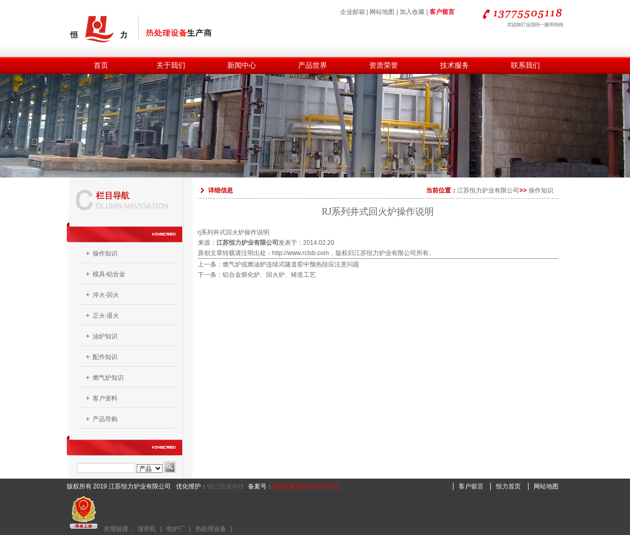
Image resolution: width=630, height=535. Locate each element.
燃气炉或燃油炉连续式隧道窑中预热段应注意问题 (291, 264)
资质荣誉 (383, 65)
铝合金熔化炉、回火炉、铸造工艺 (269, 274)
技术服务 (454, 65)
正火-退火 (106, 315)
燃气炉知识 (108, 377)
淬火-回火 (106, 295)
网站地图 (382, 12)
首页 (101, 65)
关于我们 (170, 65)
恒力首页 (508, 486)
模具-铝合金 (109, 274)
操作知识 (105, 253)
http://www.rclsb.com (300, 253)
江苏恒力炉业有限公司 (488, 190)
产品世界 (312, 65)
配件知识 (105, 357)
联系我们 (525, 65)
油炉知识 (105, 336)
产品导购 (105, 419)
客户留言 (442, 12)
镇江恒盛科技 (225, 486)
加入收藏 (412, 12)
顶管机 (146, 528)
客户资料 (105, 398)
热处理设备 (210, 528)
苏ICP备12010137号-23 (306, 486)
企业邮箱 (352, 12)
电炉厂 (175, 528)
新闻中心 (241, 65)
